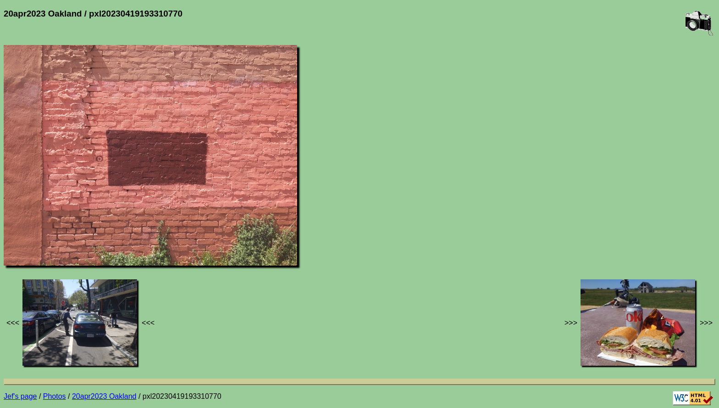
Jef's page (20, 396)
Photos (54, 396)
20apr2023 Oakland (104, 396)
